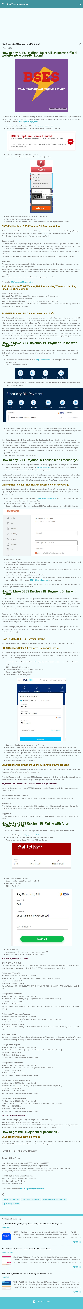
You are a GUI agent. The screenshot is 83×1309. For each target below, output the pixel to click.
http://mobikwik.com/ (43, 360)
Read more (77, 1242)
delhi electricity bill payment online (54, 1199)
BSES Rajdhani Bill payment (28, 122)
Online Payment (17, 4)
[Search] (80, 4)
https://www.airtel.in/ (32, 835)
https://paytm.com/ (40, 662)
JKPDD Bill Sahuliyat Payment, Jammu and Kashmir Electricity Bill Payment (31, 1223)
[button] (80, 44)
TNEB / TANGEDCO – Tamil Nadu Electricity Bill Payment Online (26, 1273)
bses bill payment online (11, 1199)
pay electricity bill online (11, 1204)
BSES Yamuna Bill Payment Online (22, 282)
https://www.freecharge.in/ (47, 498)
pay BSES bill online (43, 467)
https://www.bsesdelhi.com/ (43, 126)
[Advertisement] (41, 26)
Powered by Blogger (41, 1302)
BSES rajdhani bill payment (39, 580)
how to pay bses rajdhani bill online (32, 1189)
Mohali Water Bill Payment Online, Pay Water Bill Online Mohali (26, 1248)
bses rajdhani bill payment (31, 1199)
